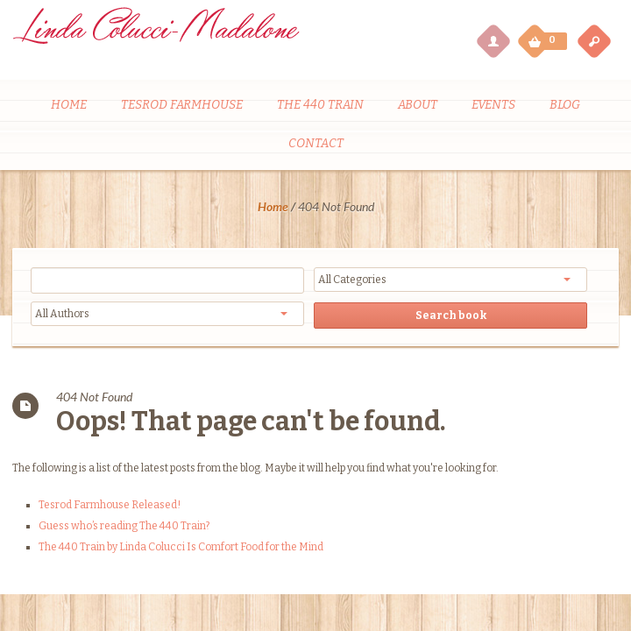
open (594, 40)
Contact (316, 143)
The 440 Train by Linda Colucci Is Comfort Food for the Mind (181, 547)
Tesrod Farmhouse (182, 104)
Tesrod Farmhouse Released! (110, 505)
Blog (564, 104)
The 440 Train (320, 104)
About (417, 104)
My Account (492, 40)
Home (69, 104)
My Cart (536, 37)
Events (493, 104)
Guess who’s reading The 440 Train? (124, 526)
